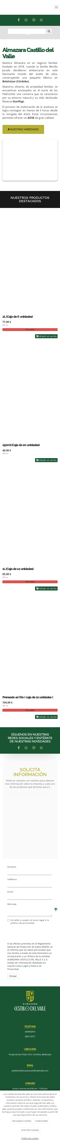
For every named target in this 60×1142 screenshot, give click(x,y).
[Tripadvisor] (41, 20)
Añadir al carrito (46, 336)
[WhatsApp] (26, 20)
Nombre (11, 866)
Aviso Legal (22, 965)
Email (10, 891)
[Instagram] (34, 20)
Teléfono (12, 879)
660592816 (30, 1031)
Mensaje (11, 904)
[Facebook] (19, 20)
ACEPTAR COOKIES (30, 1130)
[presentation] (31, 933)
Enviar (13, 976)
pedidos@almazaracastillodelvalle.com (30, 1070)
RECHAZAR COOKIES (21, 1121)
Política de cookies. (30, 1138)
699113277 (30, 1036)
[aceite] (30, 160)
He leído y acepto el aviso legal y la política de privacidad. (28, 921)
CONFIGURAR (41, 1121)
